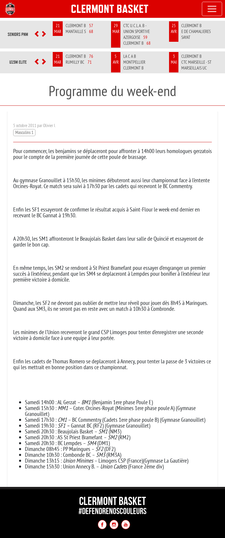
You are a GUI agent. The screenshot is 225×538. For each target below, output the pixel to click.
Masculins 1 (24, 132)
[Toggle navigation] (212, 9)
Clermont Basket (110, 8)
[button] (36, 34)
